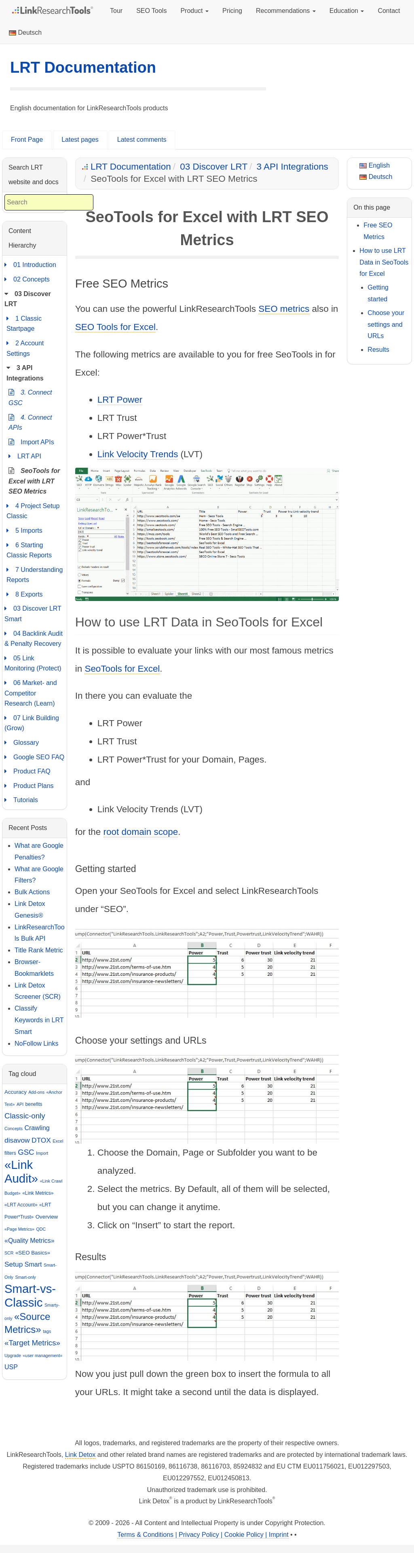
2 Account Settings (25, 347)
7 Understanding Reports (34, 574)
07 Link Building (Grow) (31, 722)
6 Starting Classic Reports (29, 549)
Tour (116, 10)
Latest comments (142, 139)
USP (11, 1367)
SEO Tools (151, 10)
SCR (9, 1252)
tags (47, 1331)
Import (42, 1153)
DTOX (41, 1140)
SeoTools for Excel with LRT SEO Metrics (34, 480)
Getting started (378, 293)
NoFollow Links (36, 1043)
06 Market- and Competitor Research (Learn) (30, 692)
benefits (33, 1104)
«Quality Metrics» (29, 1240)
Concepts (13, 1128)
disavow (17, 1140)
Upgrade (12, 1355)
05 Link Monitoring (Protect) (32, 662)
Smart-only (25, 1277)
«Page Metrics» (19, 1229)
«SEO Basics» (32, 1253)
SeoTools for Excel (122, 669)
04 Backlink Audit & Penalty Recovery (33, 637)
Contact (389, 10)
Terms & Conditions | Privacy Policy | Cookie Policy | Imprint (202, 1534)
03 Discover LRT (213, 167)
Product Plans (29, 786)
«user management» (42, 1355)
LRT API (24, 456)
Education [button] (347, 10)
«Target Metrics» (32, 1343)
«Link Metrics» (37, 1193)
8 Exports (24, 594)
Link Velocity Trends (137, 454)
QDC (41, 1229)
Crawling (36, 1127)
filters (10, 1153)
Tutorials (21, 800)
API (20, 1104)
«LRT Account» (21, 1205)
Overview (47, 1217)
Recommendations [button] (286, 10)
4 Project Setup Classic (32, 510)
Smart (33, 1264)
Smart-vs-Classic (30, 1295)
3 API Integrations (292, 167)
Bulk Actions (32, 892)
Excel (58, 1141)
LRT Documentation (83, 67)
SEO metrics (283, 309)
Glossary (21, 743)
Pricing (232, 10)
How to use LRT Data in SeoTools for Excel (383, 262)
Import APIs (31, 442)
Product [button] (194, 10)
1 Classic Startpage (24, 322)
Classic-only (24, 1116)
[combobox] (48, 202)
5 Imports (24, 530)
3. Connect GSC (30, 396)
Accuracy (15, 1092)
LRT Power (120, 400)
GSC (26, 1152)
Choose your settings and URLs (386, 324)
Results (378, 349)
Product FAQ (27, 771)
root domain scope (141, 832)
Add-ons (36, 1092)
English (374, 165)
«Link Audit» (21, 1171)
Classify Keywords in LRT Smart (39, 1020)
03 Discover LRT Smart (32, 612)
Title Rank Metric (39, 950)
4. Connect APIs (30, 421)
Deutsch (25, 32)
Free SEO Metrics (377, 231)
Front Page (27, 139)
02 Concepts (27, 279)
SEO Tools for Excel (115, 327)
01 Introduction (30, 265)
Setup (13, 1264)
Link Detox (80, 1454)
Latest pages (80, 139)
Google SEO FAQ (34, 757)
